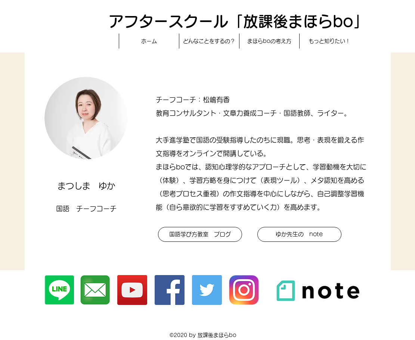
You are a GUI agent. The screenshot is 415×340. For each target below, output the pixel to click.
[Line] (59, 290)
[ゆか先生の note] (299, 234)
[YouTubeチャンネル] (132, 290)
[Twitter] (207, 290)
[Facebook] (170, 290)
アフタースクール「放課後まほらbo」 (238, 21)
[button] (200, 234)
